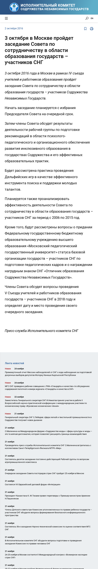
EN (92, 18)
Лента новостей (14, 363)
